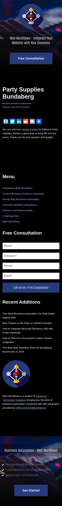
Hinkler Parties (30, 129)
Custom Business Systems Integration (23, 193)
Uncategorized (10, 216)
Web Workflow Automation (18, 103)
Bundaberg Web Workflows (17, 188)
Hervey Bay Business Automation (20, 199)
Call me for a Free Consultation (31, 287)
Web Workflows (11, 221)
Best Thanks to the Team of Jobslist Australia (27, 323)
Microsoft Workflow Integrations (19, 204)
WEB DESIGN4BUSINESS (31, 407)
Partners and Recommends (16, 107)
